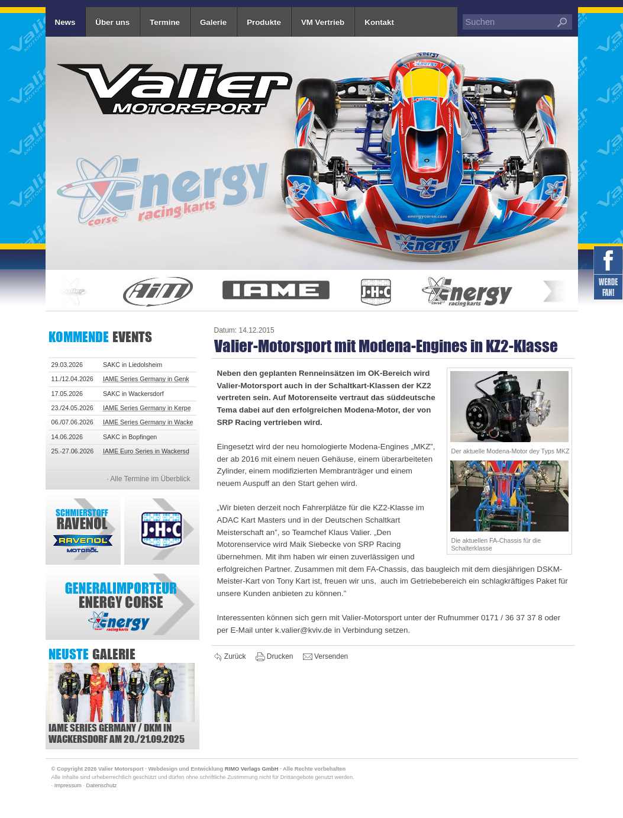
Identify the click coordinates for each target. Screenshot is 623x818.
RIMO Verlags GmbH (252, 769)
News (65, 22)
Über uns (112, 22)
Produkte (264, 22)
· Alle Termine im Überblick (148, 479)
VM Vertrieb (322, 22)
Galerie (213, 22)
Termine (165, 22)
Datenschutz (101, 785)
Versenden (325, 657)
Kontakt (379, 22)
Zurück (230, 657)
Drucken (275, 657)
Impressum (68, 785)
